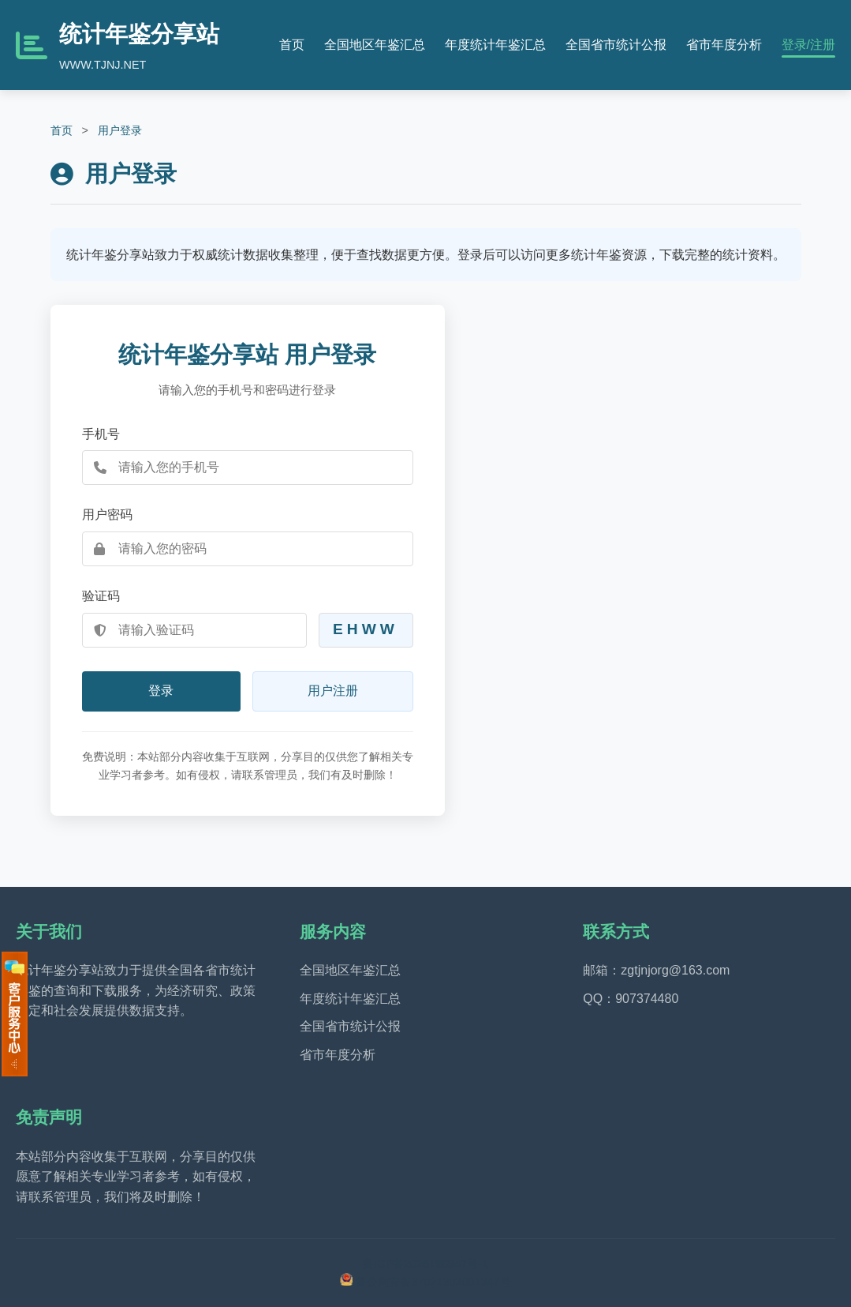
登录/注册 (808, 44)
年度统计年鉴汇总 (495, 44)
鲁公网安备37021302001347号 (433, 1281)
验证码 (101, 596)
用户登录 (120, 130)
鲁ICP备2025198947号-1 (425, 1263)
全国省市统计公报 (615, 44)
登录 (161, 690)
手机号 (101, 434)
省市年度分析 (724, 44)
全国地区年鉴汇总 (374, 44)
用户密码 (107, 514)
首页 (291, 44)
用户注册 (333, 690)
